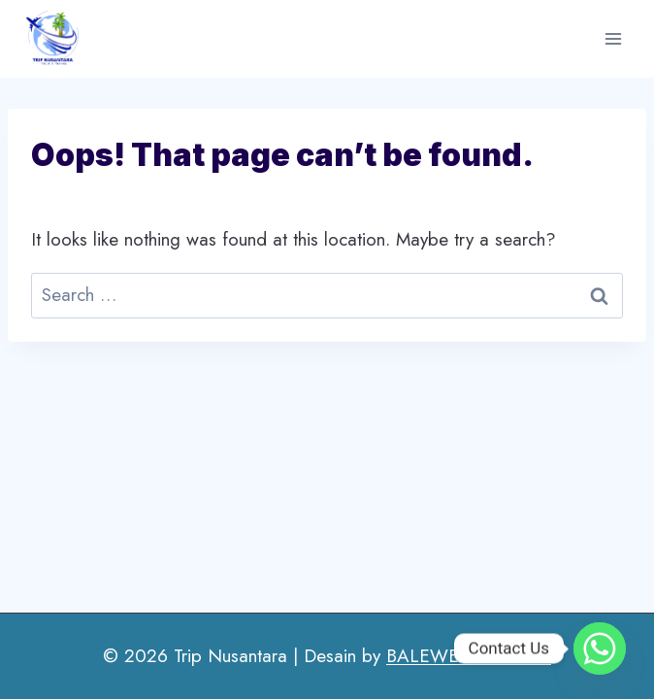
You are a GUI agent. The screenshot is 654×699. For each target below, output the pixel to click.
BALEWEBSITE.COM (468, 656)
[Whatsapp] (599, 648)
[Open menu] (613, 38)
